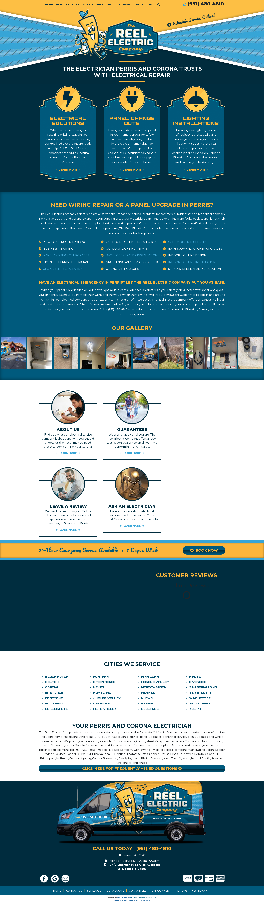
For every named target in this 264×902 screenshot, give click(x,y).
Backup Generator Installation (131, 255)
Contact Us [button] (143, 4)
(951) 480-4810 (205, 4)
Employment (161, 890)
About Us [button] (104, 4)
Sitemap (201, 890)
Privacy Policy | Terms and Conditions (132, 900)
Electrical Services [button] (73, 4)
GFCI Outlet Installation (63, 268)
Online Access (124, 897)
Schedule (94, 890)
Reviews (123, 4)
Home (49, 4)
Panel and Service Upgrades (66, 255)
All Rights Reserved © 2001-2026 (143, 897)
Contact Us (74, 890)
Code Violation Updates (187, 242)
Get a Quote (115, 890)
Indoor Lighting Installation (192, 262)
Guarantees (137, 890)
